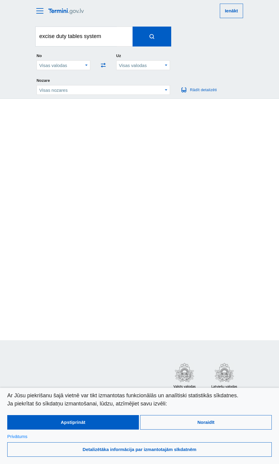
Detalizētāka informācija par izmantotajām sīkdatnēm (140, 449)
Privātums (17, 436)
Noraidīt (206, 422)
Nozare (43, 80)
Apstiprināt (73, 422)
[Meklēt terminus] (76, 36)
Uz (118, 55)
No (39, 55)
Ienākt (231, 10)
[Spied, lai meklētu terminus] (152, 36)
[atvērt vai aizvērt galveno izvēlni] (41, 11)
